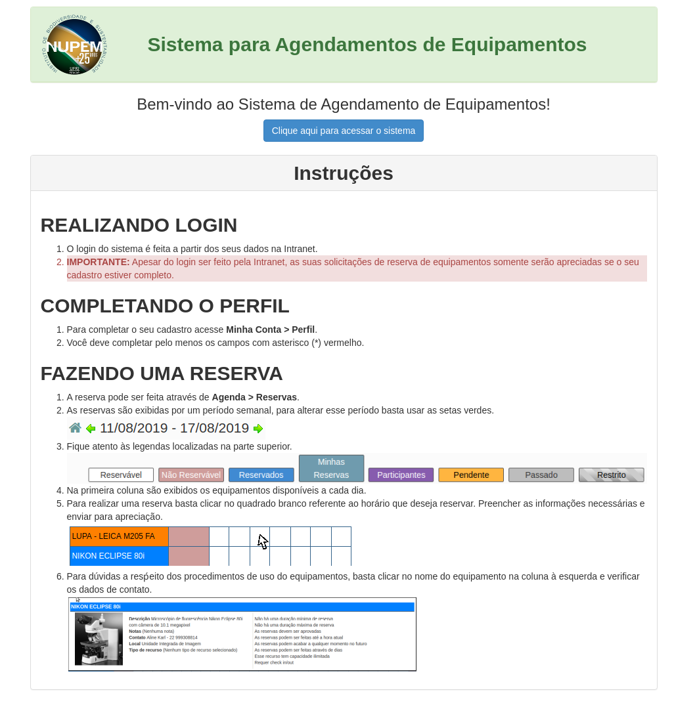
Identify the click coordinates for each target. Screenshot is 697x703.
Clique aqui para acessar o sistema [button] (344, 130)
